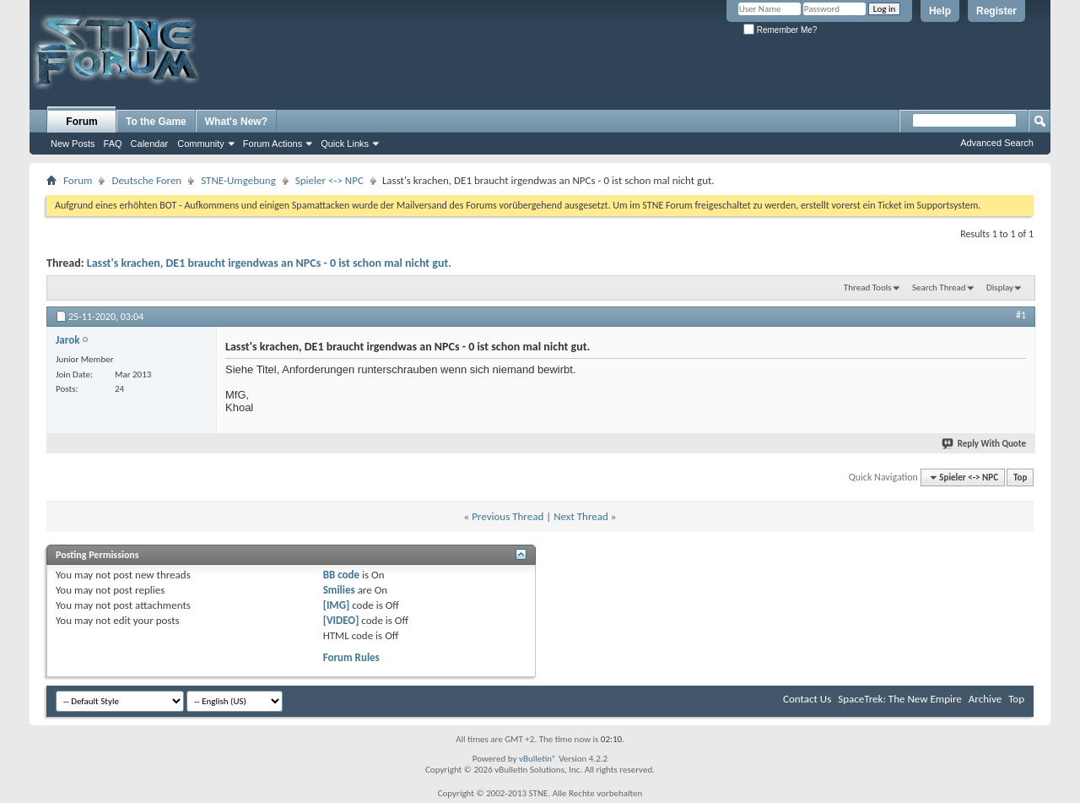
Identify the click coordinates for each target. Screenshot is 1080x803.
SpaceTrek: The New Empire (900, 698)
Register (996, 11)
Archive (985, 698)
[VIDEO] (341, 620)
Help (940, 11)
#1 (1021, 315)
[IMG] (336, 605)
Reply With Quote (984, 443)
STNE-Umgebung (238, 180)
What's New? (236, 122)
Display (999, 287)
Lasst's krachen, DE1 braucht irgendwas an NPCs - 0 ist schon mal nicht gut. (269, 263)
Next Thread (581, 516)
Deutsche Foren (146, 180)
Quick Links (345, 143)
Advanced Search (997, 143)
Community (200, 143)
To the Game (156, 122)
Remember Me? (780, 30)
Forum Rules (351, 657)
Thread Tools (868, 287)
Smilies (339, 589)
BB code (341, 574)
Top (1020, 477)
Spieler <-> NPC (329, 180)
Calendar (150, 143)
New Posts (73, 143)
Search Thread (939, 287)
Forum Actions (272, 143)
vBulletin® (538, 758)
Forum (81, 122)
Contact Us (807, 698)
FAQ (113, 143)
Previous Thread (507, 516)
